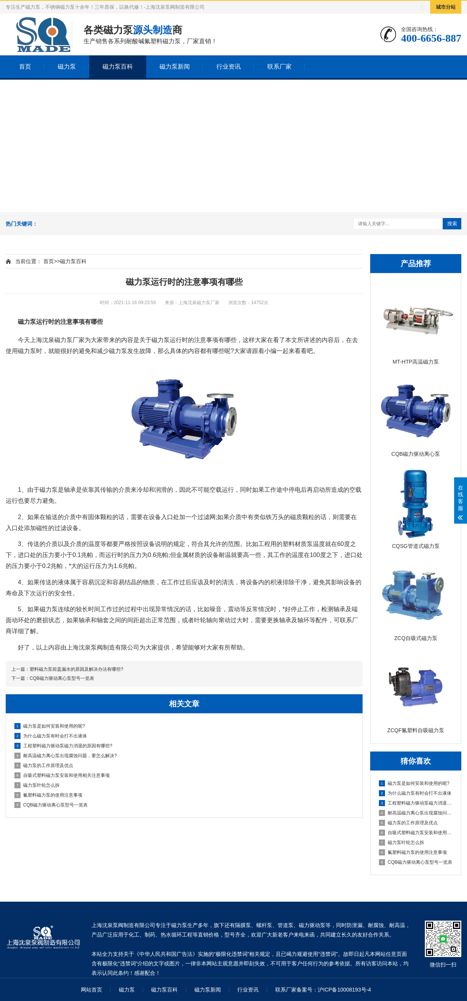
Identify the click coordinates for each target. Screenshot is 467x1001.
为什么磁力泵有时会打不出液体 (415, 793)
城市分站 (446, 7)
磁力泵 (67, 66)
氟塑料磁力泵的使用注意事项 (413, 852)
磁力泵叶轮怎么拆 (401, 842)
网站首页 (91, 990)
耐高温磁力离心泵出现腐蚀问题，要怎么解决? (416, 813)
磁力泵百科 (118, 66)
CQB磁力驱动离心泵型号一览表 (415, 862)
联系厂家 (279, 66)
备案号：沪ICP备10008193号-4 (334, 990)
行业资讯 (228, 66)
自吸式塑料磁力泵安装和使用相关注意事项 (416, 833)
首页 (25, 66)
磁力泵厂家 (69, 340)
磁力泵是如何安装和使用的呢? (414, 783)
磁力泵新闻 (174, 66)
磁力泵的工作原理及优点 (408, 823)
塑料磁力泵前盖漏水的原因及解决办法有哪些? (76, 669)
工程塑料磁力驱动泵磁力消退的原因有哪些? (416, 803)
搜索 (452, 223)
